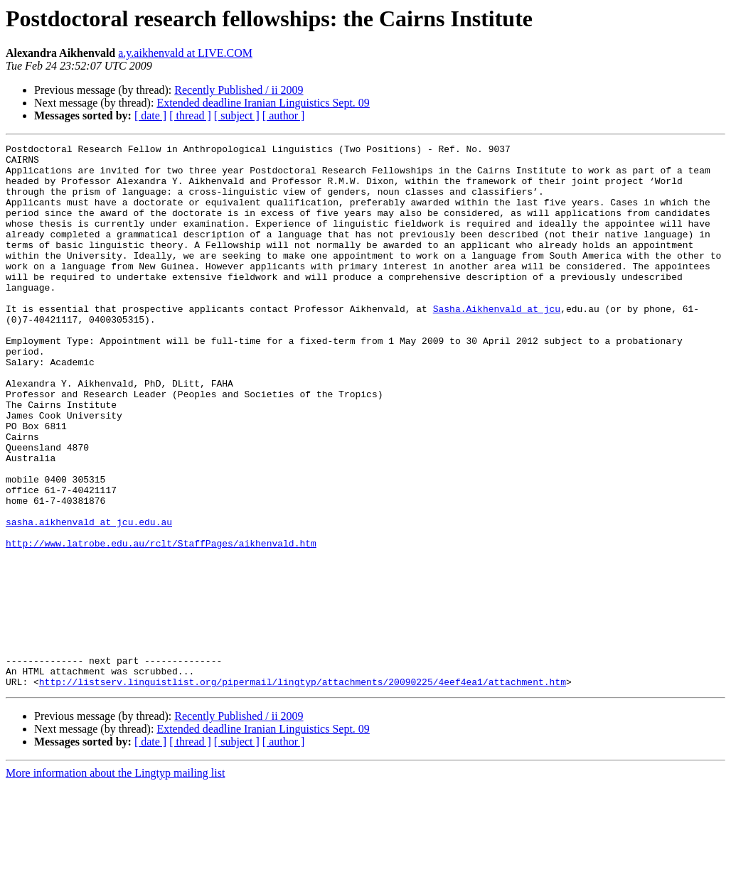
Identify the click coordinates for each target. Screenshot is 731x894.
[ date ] (150, 115)
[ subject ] (237, 115)
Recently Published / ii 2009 (238, 90)
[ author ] (283, 115)
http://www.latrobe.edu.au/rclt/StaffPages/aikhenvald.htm (161, 624)
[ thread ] (190, 115)
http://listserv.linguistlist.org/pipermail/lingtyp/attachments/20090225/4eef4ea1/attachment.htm (302, 790)
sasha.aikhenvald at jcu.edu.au (89, 598)
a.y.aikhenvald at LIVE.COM (185, 53)
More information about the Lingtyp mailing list (115, 882)
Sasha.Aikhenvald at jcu (496, 342)
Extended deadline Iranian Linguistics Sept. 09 (262, 103)
